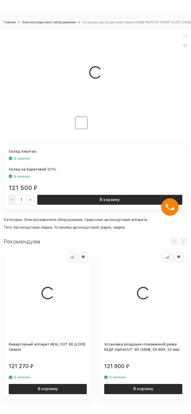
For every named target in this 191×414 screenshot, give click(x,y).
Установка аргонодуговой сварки (82, 227)
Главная (10, 22)
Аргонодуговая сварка (32, 227)
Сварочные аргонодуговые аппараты (116, 220)
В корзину (110, 199)
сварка (119, 227)
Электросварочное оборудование (49, 22)
